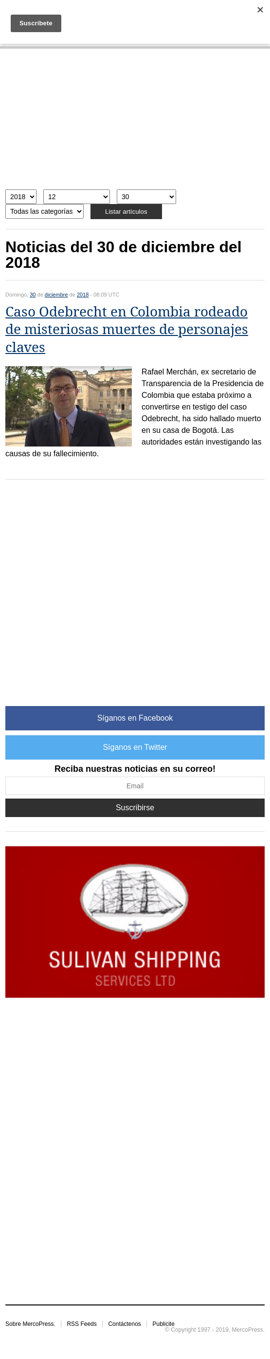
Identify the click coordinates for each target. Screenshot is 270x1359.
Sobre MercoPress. (30, 1324)
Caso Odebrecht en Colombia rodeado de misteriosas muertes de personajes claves (126, 329)
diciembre (56, 295)
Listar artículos (126, 211)
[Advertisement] (135, 123)
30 (33, 295)
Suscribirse (135, 807)
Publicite (163, 1324)
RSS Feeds (81, 1324)
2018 (83, 295)
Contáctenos (124, 1324)
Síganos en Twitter (135, 747)
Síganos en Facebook (135, 718)
